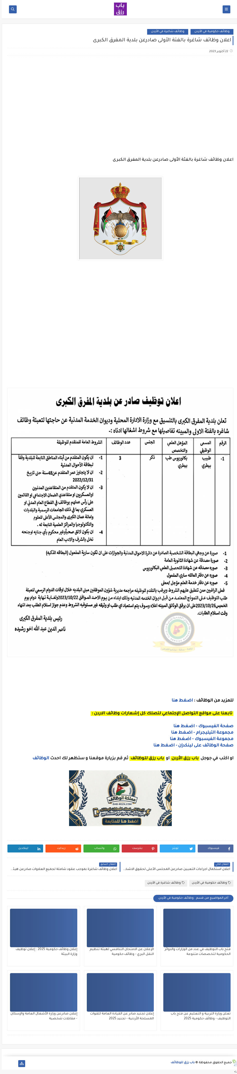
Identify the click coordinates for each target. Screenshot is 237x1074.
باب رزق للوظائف (181, 1063)
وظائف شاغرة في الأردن (166, 31)
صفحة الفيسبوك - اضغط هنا (202, 726)
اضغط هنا (180, 700)
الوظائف (38, 758)
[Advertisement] (118, 100)
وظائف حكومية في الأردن (210, 31)
